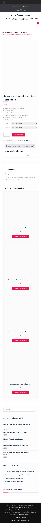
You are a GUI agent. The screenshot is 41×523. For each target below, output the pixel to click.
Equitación (7, 512)
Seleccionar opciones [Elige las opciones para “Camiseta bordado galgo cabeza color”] (21, 236)
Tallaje (7, 123)
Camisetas (23, 32)
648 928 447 (16, 6)
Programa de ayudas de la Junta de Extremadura (20, 471)
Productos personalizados (25, 505)
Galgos (16, 32)
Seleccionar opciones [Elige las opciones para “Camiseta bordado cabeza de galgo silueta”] (21, 288)
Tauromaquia (16, 512)
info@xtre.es (25, 6)
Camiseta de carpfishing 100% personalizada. (18, 475)
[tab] (13, 146)
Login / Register (21, 10)
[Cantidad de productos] (6, 135)
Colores (7, 127)
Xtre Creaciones (20, 15)
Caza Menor (18, 509)
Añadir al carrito (19, 135)
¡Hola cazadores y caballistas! (14, 481)
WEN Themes (26, 520)
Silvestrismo (32, 512)
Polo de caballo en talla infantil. (14, 478)
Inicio (7, 505)
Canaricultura (14, 514)
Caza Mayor (9, 509)
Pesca (26, 509)
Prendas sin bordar (26, 507)
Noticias (13, 505)
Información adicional (13, 146)
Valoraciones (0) (29, 146)
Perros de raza (24, 514)
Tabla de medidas (13, 507)
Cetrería (24, 512)
